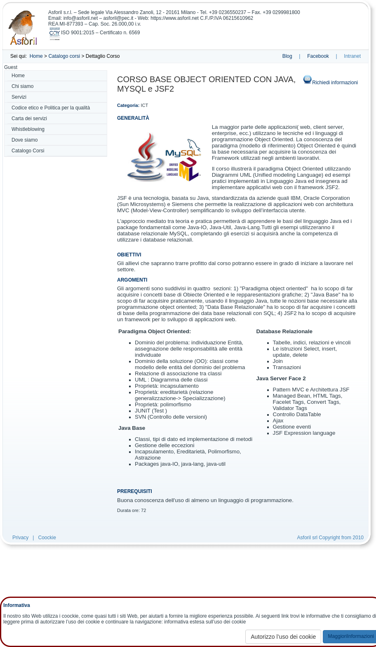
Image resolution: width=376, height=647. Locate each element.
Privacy (20, 537)
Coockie (47, 537)
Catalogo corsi (64, 56)
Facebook (318, 56)
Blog (287, 56)
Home (36, 56)
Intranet (352, 56)
